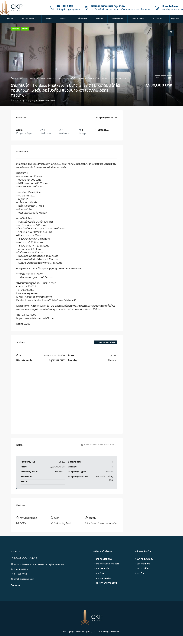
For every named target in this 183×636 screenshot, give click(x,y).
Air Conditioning (28, 517)
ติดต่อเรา (99, 18)
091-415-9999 (21, 568)
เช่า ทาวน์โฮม (143, 567)
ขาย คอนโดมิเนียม (104, 557)
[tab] (171, 33)
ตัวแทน (48, 18)
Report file (157, 18)
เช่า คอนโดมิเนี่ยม (145, 557)
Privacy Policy (138, 18)
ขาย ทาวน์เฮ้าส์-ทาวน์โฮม (107, 562)
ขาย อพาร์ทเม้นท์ (103, 576)
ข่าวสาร (63, 18)
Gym (56, 517)
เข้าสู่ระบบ (175, 18)
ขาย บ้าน (100, 572)
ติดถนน (92, 517)
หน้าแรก (10, 18)
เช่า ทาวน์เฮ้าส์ (144, 562)
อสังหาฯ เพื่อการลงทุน (106, 581)
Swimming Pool (62, 522)
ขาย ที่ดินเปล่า (102, 567)
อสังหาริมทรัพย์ (28, 18)
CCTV (23, 522)
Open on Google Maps (105, 342)
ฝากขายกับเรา (117, 18)
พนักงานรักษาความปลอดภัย (102, 522)
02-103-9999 (65, 6)
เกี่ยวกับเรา (82, 18)
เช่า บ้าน (141, 572)
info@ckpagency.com (68, 9)
